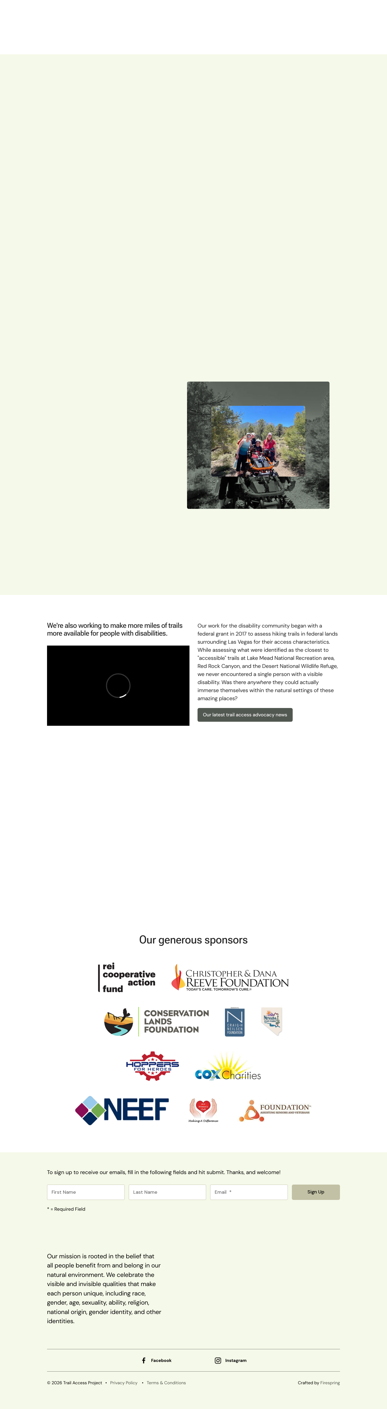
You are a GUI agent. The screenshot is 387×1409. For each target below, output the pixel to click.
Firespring (330, 1383)
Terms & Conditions (166, 1383)
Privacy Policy (124, 1383)
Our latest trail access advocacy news (245, 714)
